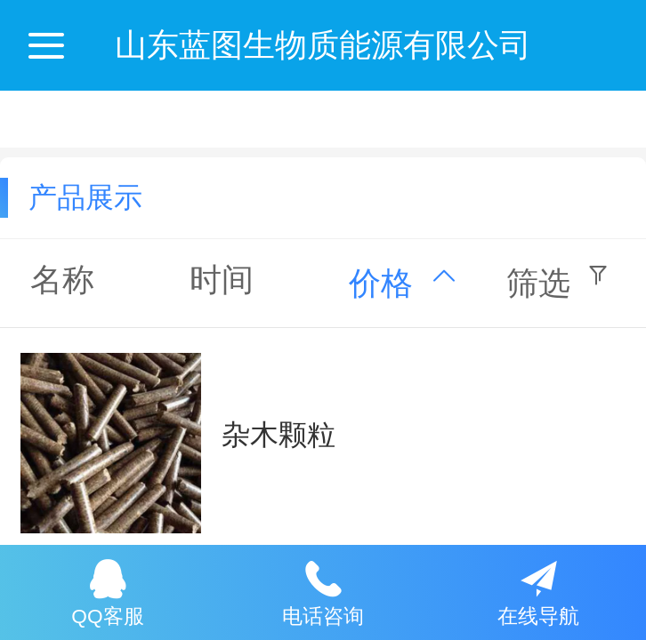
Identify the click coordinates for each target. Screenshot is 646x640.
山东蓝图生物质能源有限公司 (323, 45)
